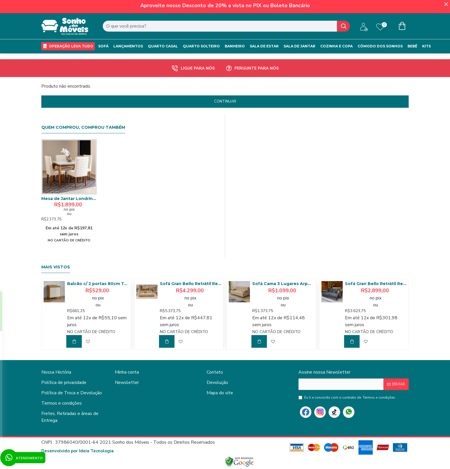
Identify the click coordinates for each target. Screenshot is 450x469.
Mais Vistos (55, 267)
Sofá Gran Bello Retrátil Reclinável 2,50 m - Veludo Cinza (375, 283)
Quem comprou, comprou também (83, 127)
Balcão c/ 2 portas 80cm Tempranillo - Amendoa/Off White (98, 283)
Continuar (225, 101)
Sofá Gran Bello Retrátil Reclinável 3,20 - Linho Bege (190, 283)
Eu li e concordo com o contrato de (347, 397)
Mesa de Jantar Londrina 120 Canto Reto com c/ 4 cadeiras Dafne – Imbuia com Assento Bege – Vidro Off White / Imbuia (69, 198)
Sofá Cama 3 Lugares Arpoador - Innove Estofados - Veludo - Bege (283, 283)
